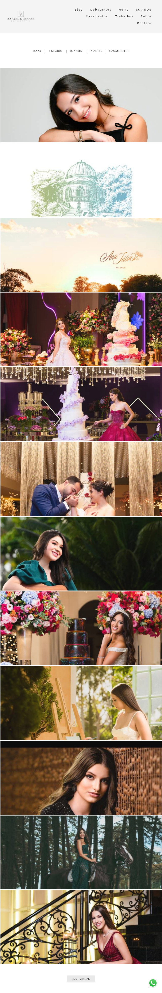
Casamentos (97, 16)
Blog (79, 9)
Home (124, 9)
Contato (144, 23)
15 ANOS (144, 9)
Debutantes (101, 9)
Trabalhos (124, 16)
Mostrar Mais (81, 978)
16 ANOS (95, 51)
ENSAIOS (55, 51)
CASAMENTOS (119, 51)
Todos (36, 51)
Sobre (146, 16)
